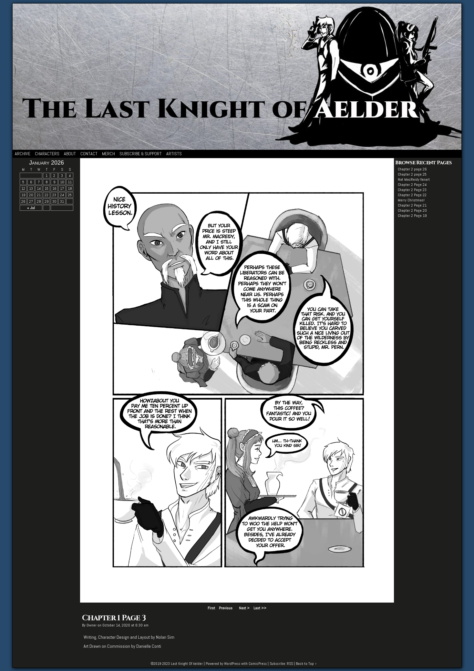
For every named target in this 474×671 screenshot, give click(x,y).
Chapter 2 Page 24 (412, 184)
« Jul (31, 207)
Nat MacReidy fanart (414, 179)
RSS (290, 663)
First (211, 608)
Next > (244, 608)
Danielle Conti (148, 646)
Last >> (259, 608)
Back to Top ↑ (306, 663)
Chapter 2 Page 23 (412, 189)
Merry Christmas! (411, 200)
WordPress (232, 663)
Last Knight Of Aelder (187, 663)
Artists (174, 154)
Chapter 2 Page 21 (412, 205)
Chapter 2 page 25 (412, 174)
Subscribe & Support (140, 154)
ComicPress (258, 663)
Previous (225, 608)
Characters (47, 154)
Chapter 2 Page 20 (412, 210)
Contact (89, 154)
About (70, 154)
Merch (108, 154)
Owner (92, 625)
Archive (22, 154)
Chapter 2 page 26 (412, 169)
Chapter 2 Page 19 (412, 215)
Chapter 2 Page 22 (412, 195)
